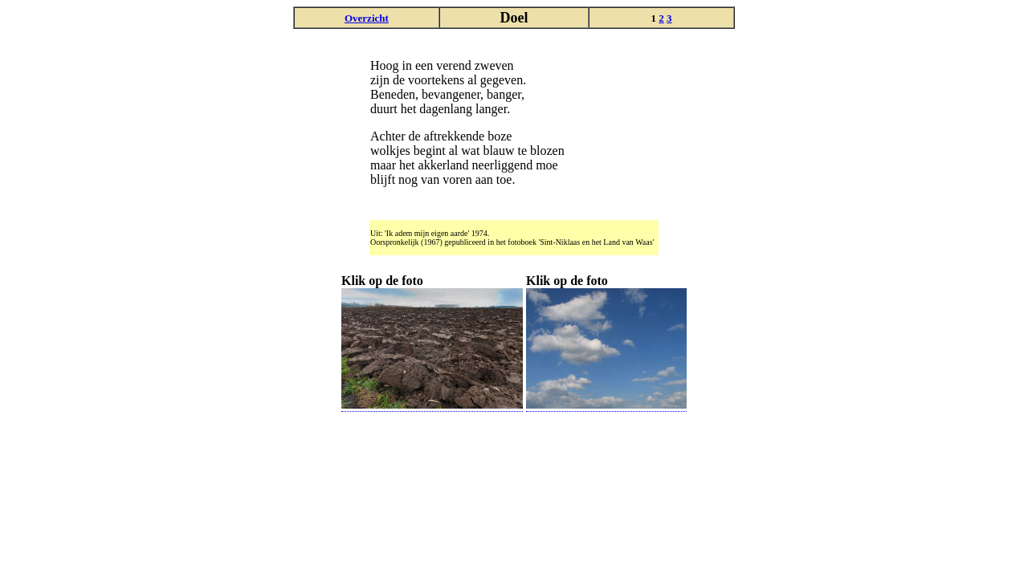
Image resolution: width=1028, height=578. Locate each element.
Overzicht (367, 18)
